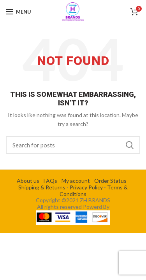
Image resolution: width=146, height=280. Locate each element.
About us (28, 180)
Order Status (110, 180)
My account (76, 180)
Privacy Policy (86, 187)
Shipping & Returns (41, 187)
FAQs (50, 180)
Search (129, 145)
